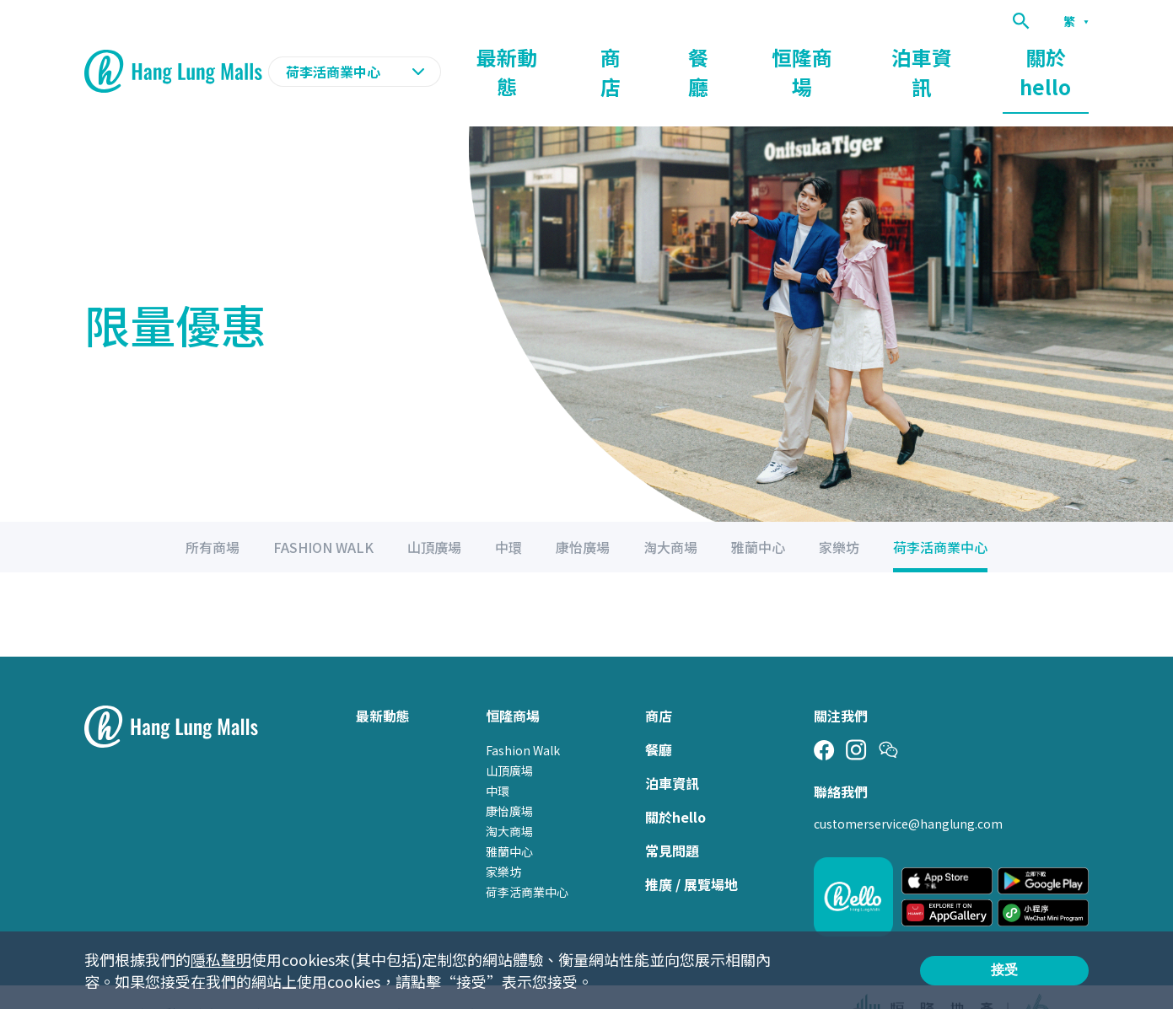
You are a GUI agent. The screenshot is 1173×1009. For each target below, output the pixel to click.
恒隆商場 (863, 56)
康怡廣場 (509, 778)
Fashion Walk (523, 718)
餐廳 (780, 56)
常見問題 (672, 818)
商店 (710, 56)
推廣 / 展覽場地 (691, 852)
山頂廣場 (509, 738)
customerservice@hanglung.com (908, 791)
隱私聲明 (221, 959)
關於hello (1058, 56)
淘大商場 (509, 799)
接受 (1004, 970)
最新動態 (628, 56)
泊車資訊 (959, 56)
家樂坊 (503, 839)
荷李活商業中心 (527, 859)
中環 (497, 758)
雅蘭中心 (509, 819)
